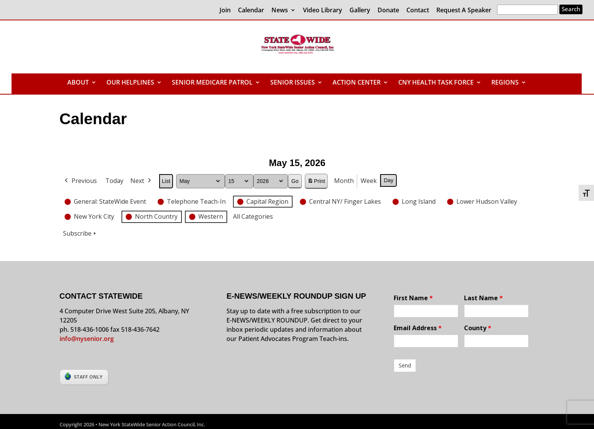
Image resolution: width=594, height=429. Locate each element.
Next (141, 181)
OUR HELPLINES (130, 83)
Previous (80, 181)
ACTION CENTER (357, 83)
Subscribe (80, 234)
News (279, 10)
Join (225, 10)
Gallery (359, 10)
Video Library (322, 10)
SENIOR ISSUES (292, 83)
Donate (388, 10)
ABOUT (78, 83)
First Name (413, 298)
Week (369, 180)
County (477, 328)
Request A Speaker (463, 10)
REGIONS (505, 83)
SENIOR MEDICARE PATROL (212, 83)
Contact (417, 10)
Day (388, 180)
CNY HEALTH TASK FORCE (436, 83)
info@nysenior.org (87, 338)
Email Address (418, 328)
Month (344, 180)
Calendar (251, 10)
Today (114, 180)
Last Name (483, 298)
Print (316, 182)
